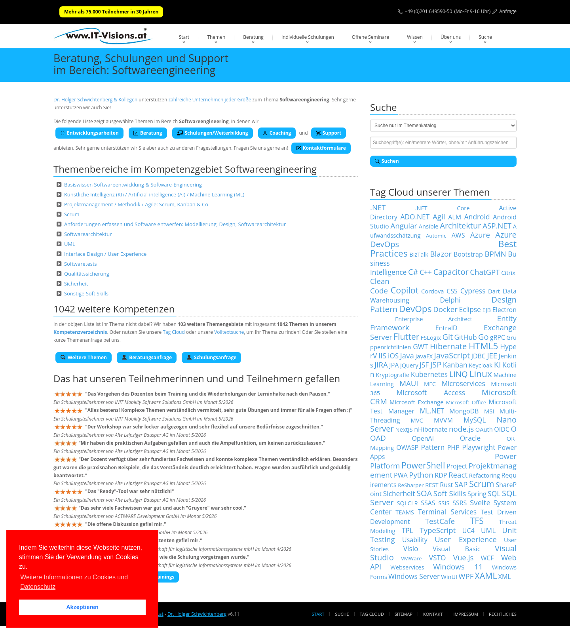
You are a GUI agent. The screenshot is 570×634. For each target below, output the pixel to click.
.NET (378, 207)
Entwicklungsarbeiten (89, 132)
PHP (453, 447)
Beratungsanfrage (147, 357)
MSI (489, 411)
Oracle (470, 438)
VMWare (411, 558)
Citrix (508, 272)
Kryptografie (392, 375)
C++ (426, 272)
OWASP (407, 447)
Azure (480, 235)
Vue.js (463, 557)
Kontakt (433, 614)
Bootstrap (468, 254)
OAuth (484, 429)
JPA (394, 365)
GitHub (465, 337)
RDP (441, 475)
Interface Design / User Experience (105, 253)
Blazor (441, 254)
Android (477, 216)
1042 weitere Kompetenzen (114, 308)
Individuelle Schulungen (307, 37)
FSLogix (431, 337)
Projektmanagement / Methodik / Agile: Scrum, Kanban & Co (136, 204)
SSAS (428, 503)
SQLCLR (407, 503)
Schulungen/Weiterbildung (212, 132)
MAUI (408, 383)
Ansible (429, 226)
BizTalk (418, 254)
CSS (452, 291)
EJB (486, 310)
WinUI (449, 577)
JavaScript (452, 355)
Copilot (405, 290)
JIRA (381, 364)
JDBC (478, 356)
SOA (424, 493)
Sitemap (403, 614)
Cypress (473, 290)
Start (184, 37)
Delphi (450, 300)
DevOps (415, 309)
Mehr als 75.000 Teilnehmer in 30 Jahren (111, 11)
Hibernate (448, 346)
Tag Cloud (173, 332)
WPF (465, 576)
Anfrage (508, 11)
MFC (430, 384)
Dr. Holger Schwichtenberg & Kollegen (95, 99)
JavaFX (424, 356)
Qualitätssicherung (86, 273)
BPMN (495, 254)
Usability (415, 539)
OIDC (501, 429)
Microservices (463, 383)
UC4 (468, 530)
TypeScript (438, 530)
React (457, 475)
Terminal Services (447, 511)
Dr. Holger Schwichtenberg (196, 614)
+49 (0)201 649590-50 (428, 11)
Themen (216, 37)
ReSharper (411, 485)
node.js (461, 429)
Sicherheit (76, 283)
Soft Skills (449, 493)
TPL (407, 530)
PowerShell (423, 465)
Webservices (407, 567)
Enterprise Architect (433, 319)
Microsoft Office (466, 402)
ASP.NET (497, 225)
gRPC (497, 337)
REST (431, 485)
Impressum (465, 614)
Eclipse (470, 309)
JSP (435, 364)
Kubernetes (429, 374)
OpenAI (423, 438)
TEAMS (404, 512)
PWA (401, 475)
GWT (420, 346)
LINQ (458, 374)
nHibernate (430, 429)
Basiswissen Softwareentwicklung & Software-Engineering (133, 184)
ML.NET (432, 410)
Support (329, 132)
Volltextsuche (229, 332)
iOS (393, 355)
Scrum (72, 214)
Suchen (387, 161)
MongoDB (464, 411)
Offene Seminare (371, 37)
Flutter (406, 336)
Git (447, 336)
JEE (492, 355)
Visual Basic (456, 549)
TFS (476, 520)
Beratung (253, 37)
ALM (454, 217)
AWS (458, 235)
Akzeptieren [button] (82, 607)
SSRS (459, 503)
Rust (446, 484)
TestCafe (440, 521)
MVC (417, 420)
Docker (445, 309)
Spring (476, 493)
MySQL (475, 420)
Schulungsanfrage (211, 357)
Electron (504, 309)
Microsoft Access (431, 392)
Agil (439, 216)
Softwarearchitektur (88, 234)
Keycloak (480, 365)
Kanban (455, 364)
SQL (494, 493)
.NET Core (442, 208)
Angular (403, 225)
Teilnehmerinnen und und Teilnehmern (216, 378)
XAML (486, 575)
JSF (424, 364)
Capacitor (451, 272)
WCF (487, 558)
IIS (382, 355)
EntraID (446, 328)
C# (413, 272)
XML (504, 576)
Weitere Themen (83, 357)
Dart (494, 291)
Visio (410, 548)
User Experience (465, 539)
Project (456, 466)
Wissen (415, 37)
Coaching (277, 132)
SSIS (443, 503)
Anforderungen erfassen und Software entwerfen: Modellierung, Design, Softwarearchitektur (175, 224)
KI (497, 364)
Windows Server (414, 576)
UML (69, 244)
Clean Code (380, 285)
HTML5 (483, 346)
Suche (485, 37)
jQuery (409, 365)
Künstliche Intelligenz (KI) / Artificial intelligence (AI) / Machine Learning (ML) (154, 194)
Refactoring (484, 475)
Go (483, 336)
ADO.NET (415, 216)
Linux (480, 373)
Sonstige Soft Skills (86, 293)
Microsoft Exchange (417, 402)
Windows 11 (458, 566)
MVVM (443, 420)
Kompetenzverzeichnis (80, 332)
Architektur (460, 225)
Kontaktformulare (321, 148)
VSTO (437, 557)
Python (421, 475)
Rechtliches (503, 614)
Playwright (478, 447)
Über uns (451, 37)
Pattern (433, 447)
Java (407, 355)
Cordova (432, 291)
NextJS (403, 429)
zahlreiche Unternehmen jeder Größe (209, 99)
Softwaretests (80, 263)
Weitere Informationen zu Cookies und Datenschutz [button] (74, 582)
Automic (436, 235)
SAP (460, 484)
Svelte (480, 502)
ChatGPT (485, 272)
